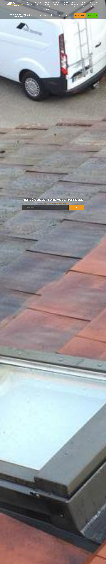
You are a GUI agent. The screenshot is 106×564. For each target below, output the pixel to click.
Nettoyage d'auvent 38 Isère (74, 5)
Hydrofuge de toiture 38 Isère (38, 5)
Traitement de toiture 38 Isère (65, 5)
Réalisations (92, 15)
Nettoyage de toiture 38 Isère (29, 5)
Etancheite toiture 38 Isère (84, 5)
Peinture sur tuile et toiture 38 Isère (47, 6)
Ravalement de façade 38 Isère (56, 5)
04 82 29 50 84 (38, 15)
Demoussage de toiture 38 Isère (93, 5)
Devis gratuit (79, 15)
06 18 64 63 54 (60, 15)
